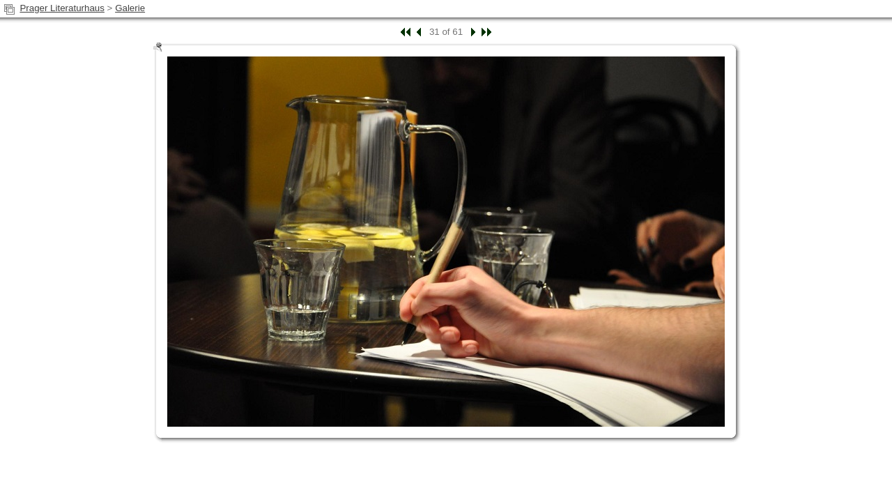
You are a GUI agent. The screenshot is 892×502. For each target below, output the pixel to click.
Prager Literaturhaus (62, 8)
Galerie (130, 8)
